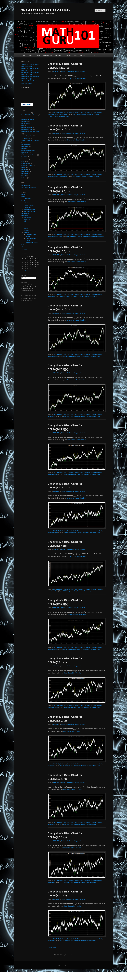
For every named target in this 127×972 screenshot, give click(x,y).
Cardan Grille (25, 123)
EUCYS (23, 148)
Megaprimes (25, 163)
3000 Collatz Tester (32, 243)
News (30, 55)
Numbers (24, 169)
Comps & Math (25, 138)
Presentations (28, 217)
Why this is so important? (29, 187)
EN (94, 55)
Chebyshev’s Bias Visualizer (76, 78)
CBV (54, 112)
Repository (27, 219)
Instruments (27, 224)
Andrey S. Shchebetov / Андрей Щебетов (73, 71)
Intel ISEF (24, 157)
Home (23, 55)
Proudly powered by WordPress (63, 965)
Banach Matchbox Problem (29, 115)
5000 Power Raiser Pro (33, 226)
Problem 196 (27, 207)
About (75, 55)
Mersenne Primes (26, 165)
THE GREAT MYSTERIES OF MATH (46, 10)
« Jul (25, 270)
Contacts (82, 55)
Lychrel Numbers (29, 205)
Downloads (58, 55)
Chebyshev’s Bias (29, 211)
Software (64, 114)
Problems (37, 55)
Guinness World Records (29, 155)
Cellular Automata (26, 127)
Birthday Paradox (26, 117)
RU (89, 55)
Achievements (47, 55)
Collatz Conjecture (27, 136)
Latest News (51, 114)
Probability (24, 173)
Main (56, 114)
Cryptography (25, 144)
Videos (26, 222)
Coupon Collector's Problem (30, 140)
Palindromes (25, 171)
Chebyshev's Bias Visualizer (75, 112)
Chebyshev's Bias (61, 112)
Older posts (52, 947)
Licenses (26, 230)
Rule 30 (23, 176)
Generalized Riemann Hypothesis (93, 112)
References (67, 55)
